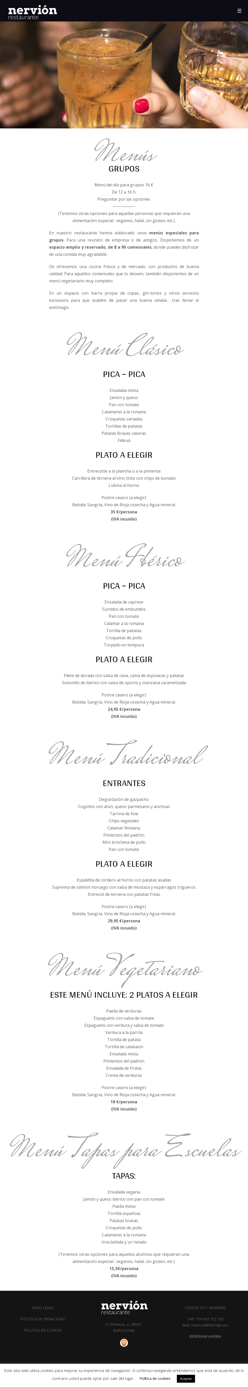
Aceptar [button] (186, 1378)
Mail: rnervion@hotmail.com (205, 1325)
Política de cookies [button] (154, 1378)
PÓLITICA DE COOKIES (43, 1330)
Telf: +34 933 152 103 (205, 1319)
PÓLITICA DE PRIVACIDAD (42, 1319)
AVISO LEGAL (42, 1307)
